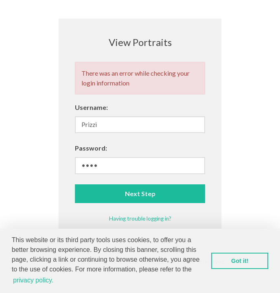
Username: (91, 107)
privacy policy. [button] (33, 280)
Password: (91, 148)
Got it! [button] (239, 261)
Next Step (140, 193)
